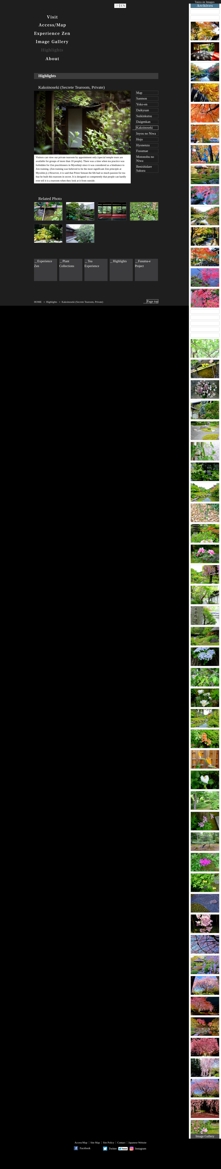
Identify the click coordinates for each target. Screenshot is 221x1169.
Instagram (140, 1148)
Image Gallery (52, 42)
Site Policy (108, 1142)
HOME (38, 302)
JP (116, 6)
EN (123, 6)
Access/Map (52, 25)
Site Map (95, 1142)
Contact (121, 1142)
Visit (52, 17)
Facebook (85, 1148)
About (52, 59)
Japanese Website (137, 1142)
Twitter (113, 1148)
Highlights (52, 50)
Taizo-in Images (205, 4)
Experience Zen (52, 34)
